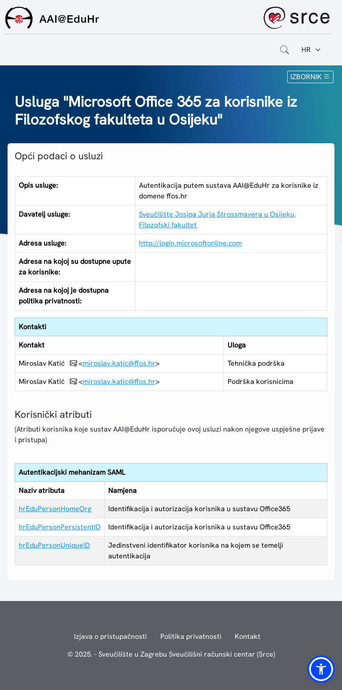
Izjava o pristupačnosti (110, 636)
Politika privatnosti (190, 636)
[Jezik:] (311, 50)
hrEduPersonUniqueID (54, 545)
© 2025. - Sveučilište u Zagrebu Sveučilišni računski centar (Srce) (171, 654)
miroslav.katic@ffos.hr (119, 363)
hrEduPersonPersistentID (60, 527)
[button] (321, 669)
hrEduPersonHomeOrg (55, 508)
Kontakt (248, 636)
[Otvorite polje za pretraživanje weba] (284, 50)
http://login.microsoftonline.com (190, 243)
